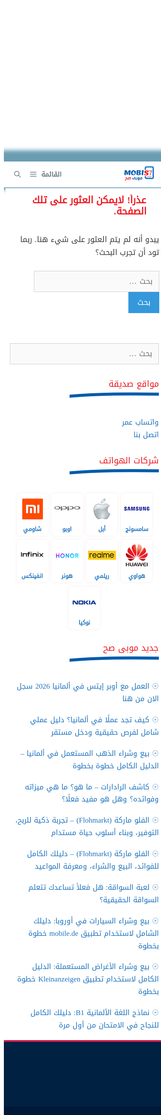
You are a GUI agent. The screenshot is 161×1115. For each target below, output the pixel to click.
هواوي (133, 560)
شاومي (29, 514)
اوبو (63, 514)
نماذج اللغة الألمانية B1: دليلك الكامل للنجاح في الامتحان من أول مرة (91, 1019)
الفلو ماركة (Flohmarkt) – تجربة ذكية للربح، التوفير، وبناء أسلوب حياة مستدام (83, 826)
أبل (98, 514)
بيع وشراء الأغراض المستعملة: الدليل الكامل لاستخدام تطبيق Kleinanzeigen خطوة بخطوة (84, 979)
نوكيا (80, 607)
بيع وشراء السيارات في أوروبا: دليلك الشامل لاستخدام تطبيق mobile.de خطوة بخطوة (89, 933)
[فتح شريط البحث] (13, 174)
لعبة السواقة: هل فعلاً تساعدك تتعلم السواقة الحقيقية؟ (89, 893)
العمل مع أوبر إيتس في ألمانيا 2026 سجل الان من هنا (84, 692)
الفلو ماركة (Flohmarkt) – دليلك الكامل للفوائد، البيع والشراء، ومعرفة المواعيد (89, 860)
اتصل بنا (142, 434)
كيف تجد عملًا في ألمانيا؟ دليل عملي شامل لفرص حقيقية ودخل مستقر (90, 726)
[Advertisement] (80, 81)
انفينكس (29, 560)
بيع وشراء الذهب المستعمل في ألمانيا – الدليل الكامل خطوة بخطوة (86, 759)
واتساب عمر (136, 422)
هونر (63, 560)
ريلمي (98, 560)
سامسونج (133, 514)
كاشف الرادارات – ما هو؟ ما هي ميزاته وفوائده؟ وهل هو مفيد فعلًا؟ (88, 793)
